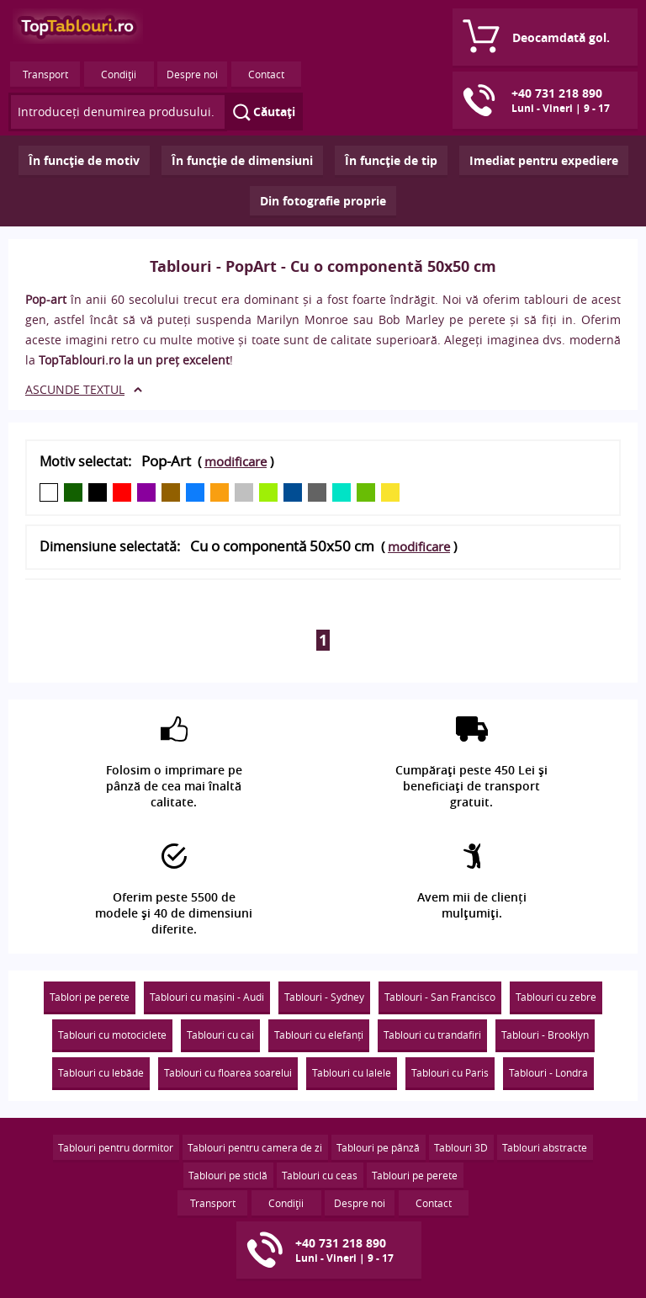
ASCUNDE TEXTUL (74, 389)
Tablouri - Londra (548, 1072)
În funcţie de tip (391, 160)
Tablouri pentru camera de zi (255, 1147)
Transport (45, 74)
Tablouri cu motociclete (112, 1034)
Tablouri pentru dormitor (115, 1147)
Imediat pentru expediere (543, 160)
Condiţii (118, 74)
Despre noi (192, 74)
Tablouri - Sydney (324, 996)
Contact (266, 74)
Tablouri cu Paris (450, 1072)
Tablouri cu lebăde (101, 1072)
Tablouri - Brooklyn (545, 1034)
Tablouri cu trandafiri (432, 1034)
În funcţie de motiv (84, 160)
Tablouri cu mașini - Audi (207, 996)
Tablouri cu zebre (556, 996)
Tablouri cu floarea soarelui (228, 1072)
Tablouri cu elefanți (318, 1034)
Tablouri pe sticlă (227, 1175)
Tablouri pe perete (415, 1175)
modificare (235, 461)
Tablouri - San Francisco (439, 996)
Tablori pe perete (90, 996)
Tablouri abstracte (544, 1147)
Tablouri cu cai (220, 1034)
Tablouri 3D (461, 1147)
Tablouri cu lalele (351, 1072)
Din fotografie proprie (323, 201)
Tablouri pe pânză (378, 1147)
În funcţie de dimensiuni (242, 160)
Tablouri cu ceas (319, 1175)
